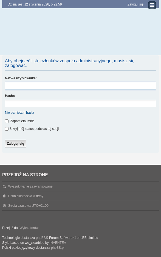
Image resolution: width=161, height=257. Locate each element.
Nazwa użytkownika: (21, 78)
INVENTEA (58, 243)
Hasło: (10, 96)
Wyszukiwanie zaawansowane (30, 186)
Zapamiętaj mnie (20, 121)
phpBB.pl (57, 248)
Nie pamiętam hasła (19, 112)
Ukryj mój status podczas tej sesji (32, 129)
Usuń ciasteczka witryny (25, 196)
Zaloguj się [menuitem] (135, 4)
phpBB (41, 238)
